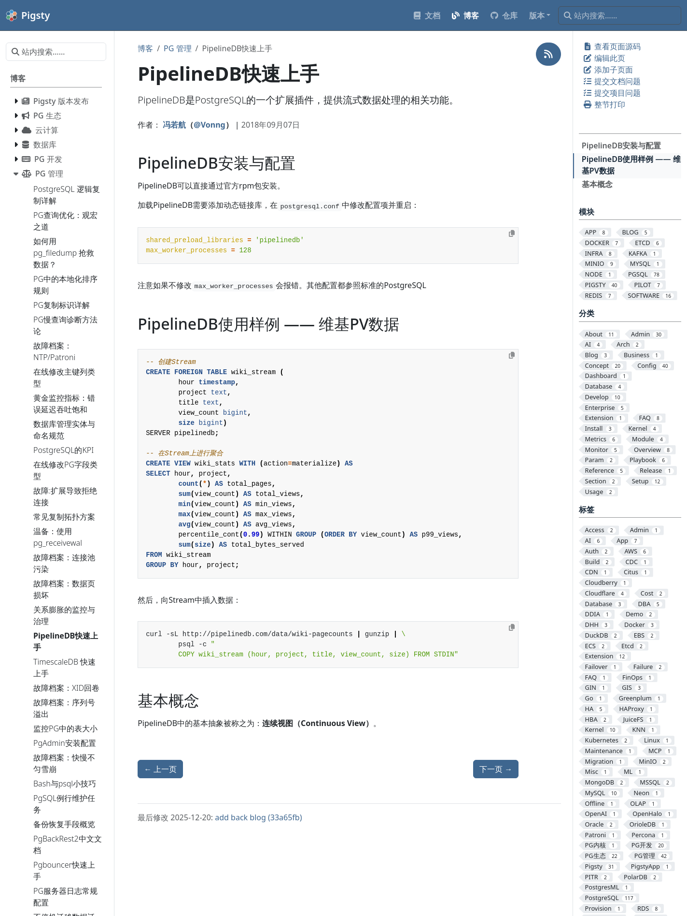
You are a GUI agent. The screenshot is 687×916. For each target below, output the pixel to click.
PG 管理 (178, 48)
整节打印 (604, 104)
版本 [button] (537, 15)
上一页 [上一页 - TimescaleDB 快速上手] (160, 769)
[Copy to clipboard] (512, 233)
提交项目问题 (612, 92)
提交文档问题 (612, 81)
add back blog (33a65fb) (258, 817)
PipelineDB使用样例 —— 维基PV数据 (631, 165)
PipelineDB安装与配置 (621, 145)
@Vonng (209, 124)
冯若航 (174, 124)
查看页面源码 (612, 46)
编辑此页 (604, 58)
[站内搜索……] (619, 15)
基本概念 (597, 184)
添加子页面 (608, 69)
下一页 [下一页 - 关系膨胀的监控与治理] (495, 769)
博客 (145, 48)
